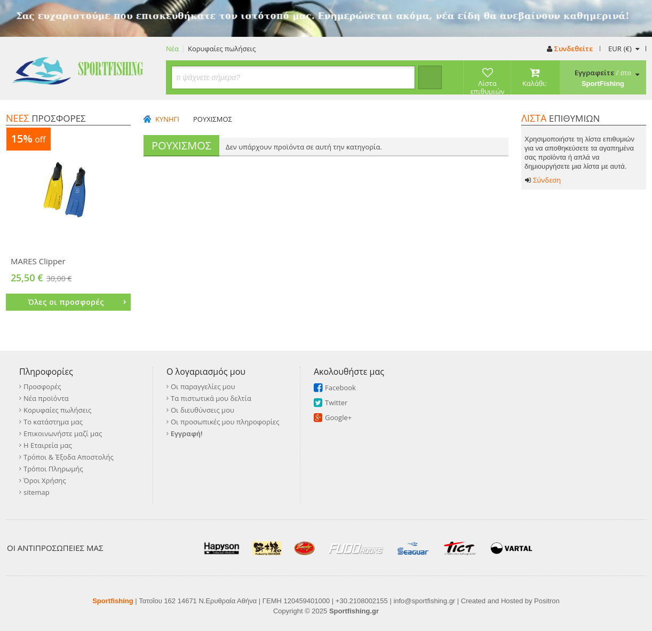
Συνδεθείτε (570, 48)
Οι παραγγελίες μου (203, 386)
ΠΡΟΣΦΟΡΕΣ (46, 118)
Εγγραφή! (187, 433)
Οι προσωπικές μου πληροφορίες (225, 421)
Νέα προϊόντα (46, 398)
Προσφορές (42, 386)
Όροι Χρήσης (44, 480)
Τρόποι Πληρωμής (53, 468)
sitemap (36, 492)
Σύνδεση (543, 180)
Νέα (172, 49)
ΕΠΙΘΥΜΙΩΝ (560, 118)
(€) (623, 48)
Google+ (338, 417)
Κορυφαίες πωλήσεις (222, 49)
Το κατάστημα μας (53, 421)
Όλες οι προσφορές (77, 302)
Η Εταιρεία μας (47, 445)
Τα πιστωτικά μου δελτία (211, 398)
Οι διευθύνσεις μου (202, 410)
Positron (547, 601)
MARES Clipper (38, 261)
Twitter (336, 402)
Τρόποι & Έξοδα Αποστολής (68, 457)
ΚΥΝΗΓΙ (167, 119)
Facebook (340, 387)
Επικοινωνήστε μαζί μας (62, 433)
